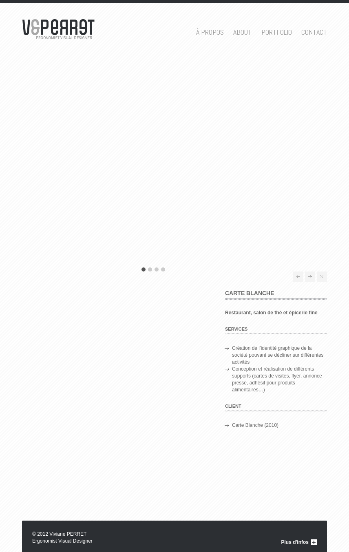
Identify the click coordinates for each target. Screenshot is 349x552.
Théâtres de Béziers (298, 277)
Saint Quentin (310, 277)
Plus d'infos (295, 542)
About (242, 32)
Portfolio (276, 32)
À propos (210, 32)
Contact (314, 32)
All (322, 277)
